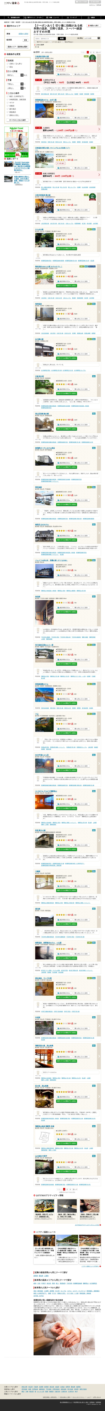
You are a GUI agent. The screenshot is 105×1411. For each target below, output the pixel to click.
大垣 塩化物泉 (45, 333)
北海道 (62, 1387)
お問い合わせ (97, 1397)
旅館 (49, 1293)
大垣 (38, 1283)
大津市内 (71, 1391)
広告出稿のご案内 (65, 1397)
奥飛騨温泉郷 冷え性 (83, 260)
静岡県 (36, 1276)
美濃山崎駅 (87, 333)
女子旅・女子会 (39, 1296)
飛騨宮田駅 (92, 637)
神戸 (76, 1391)
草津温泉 (24, 1389)
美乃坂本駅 (85, 142)
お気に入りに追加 (82, 74)
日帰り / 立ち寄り (15, 64)
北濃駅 (79, 187)
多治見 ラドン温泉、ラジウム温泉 (50, 970)
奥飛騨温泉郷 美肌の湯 (75, 518)
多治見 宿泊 (64, 970)
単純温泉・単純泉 (85, 1293)
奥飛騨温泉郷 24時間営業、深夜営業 (51, 865)
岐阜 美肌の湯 (45, 94)
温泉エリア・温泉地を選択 (17, 47)
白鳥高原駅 (92, 187)
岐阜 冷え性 (61, 94)
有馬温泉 (35, 1389)
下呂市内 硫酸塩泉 (60, 937)
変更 (25, 40)
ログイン (92, 5)
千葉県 (36, 1387)
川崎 (26, 1391)
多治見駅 (60, 972)
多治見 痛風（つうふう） (86, 970)
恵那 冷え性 (58, 142)
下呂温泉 (48, 1389)
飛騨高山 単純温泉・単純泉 (48, 590)
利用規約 (92, 1402)
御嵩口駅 (48, 749)
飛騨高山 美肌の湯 (69, 903)
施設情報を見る (64, 74)
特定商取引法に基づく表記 (81, 1402)
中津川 (43, 1283)
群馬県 (46, 1387)
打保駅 (93, 676)
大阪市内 (57, 1391)
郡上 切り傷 (56, 187)
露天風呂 (40, 1291)
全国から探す (23, 34)
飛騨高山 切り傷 (81, 590)
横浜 (23, 1391)
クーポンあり (56, 42)
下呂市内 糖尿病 (76, 637)
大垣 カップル (69, 223)
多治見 (49, 1283)
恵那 (53, 1283)
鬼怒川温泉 (83, 1389)
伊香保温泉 (56, 1389)
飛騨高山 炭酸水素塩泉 (47, 903)
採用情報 (98, 1402)
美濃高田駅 (80, 298)
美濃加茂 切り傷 (70, 747)
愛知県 (41, 1276)
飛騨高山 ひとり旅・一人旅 (78, 676)
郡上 (57, 1283)
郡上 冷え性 (63, 187)
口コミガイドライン (79, 1397)
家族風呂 (12, 112)
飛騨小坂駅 (85, 637)
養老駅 (74, 298)
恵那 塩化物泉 (45, 708)
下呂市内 (69, 1283)
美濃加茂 (62, 1283)
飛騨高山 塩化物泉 (46, 822)
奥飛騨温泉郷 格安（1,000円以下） (75, 863)
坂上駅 (43, 678)
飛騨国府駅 (53, 824)
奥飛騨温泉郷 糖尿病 (58, 260)
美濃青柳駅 (78, 223)
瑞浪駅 (43, 749)
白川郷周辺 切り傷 (56, 370)
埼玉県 (30, 1387)
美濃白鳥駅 (44, 189)
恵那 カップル (67, 142)
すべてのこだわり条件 (17, 120)
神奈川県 (24, 1387)
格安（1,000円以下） (40, 1293)
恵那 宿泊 (43, 142)
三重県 (46, 1276)
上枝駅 (95, 822)
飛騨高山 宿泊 (61, 590)
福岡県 (78, 1387)
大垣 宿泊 (43, 298)
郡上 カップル (72, 187)
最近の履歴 (95, 2)
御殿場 (51, 1391)
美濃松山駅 (80, 333)
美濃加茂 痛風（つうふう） (57, 747)
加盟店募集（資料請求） (50, 1397)
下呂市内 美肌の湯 (65, 637)
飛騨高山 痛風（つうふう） (69, 822)
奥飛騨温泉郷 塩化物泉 (64, 406)
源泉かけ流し (61, 1293)
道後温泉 (63, 1389)
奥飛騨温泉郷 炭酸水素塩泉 (48, 406)
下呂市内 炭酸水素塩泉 (47, 937)
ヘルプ (89, 1397)
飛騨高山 (86, 1283)
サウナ (54, 1293)
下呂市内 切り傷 (79, 937)
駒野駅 (93, 333)
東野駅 (79, 142)
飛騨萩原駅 (49, 639)
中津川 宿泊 (67, 1011)
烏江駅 (86, 298)
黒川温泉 (70, 1389)
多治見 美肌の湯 (73, 970)
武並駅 (91, 142)
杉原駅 (88, 676)
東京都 (52, 1387)
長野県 (68, 1387)
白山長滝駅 (85, 187)
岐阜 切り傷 (53, 94)
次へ (97, 52)
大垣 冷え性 (61, 223)
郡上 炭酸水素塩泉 (46, 187)
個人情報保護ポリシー (66, 1402)
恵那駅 (74, 142)
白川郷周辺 (93, 1283)
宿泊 (35, 1291)
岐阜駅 (92, 94)
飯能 (46, 1391)
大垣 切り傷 (53, 223)
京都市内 (64, 1391)
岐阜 (35, 1283)
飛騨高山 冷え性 (64, 676)
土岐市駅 (90, 747)
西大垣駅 (89, 223)
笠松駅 (81, 94)
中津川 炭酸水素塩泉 (47, 1011)
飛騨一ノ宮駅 (45, 824)
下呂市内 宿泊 (55, 637)
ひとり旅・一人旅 (72, 1293)
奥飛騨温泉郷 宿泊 (46, 260)
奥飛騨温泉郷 (77, 1283)
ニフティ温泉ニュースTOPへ (90, 1266)
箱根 (29, 1389)
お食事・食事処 (49, 1291)
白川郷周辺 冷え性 (68, 370)
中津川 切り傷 (75, 1011)
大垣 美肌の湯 (45, 223)
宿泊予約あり (69, 42)
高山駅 (92, 260)
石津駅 (74, 333)
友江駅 (84, 223)
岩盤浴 (11, 106)
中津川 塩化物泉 (58, 1011)
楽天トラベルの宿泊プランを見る (66, 122)
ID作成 (99, 5)
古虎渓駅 (54, 972)
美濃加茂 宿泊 (45, 747)
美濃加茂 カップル (82, 747)
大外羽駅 (95, 223)
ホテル (69, 1291)
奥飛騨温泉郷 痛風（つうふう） (50, 481)
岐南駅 (76, 94)
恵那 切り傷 (51, 142)
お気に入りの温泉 (81, 2)
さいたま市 (40, 1391)
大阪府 (57, 1387)
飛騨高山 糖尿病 (70, 590)
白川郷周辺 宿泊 (45, 370)
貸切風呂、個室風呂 (93, 1291)
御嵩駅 (96, 747)
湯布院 (76, 1389)
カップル (63, 1291)
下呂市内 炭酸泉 (45, 637)
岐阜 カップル (69, 94)
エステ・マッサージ (79, 1291)
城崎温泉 (42, 1389)
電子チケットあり (42, 42)
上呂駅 (43, 639)
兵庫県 (41, 1387)
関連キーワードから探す (12, 1394)
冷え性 (57, 1291)
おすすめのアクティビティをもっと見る (87, 1225)
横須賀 (31, 1391)
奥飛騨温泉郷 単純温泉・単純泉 (80, 406)
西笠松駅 (86, 94)
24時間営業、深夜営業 (17, 99)
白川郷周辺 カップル (80, 370)
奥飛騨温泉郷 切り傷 (71, 260)
